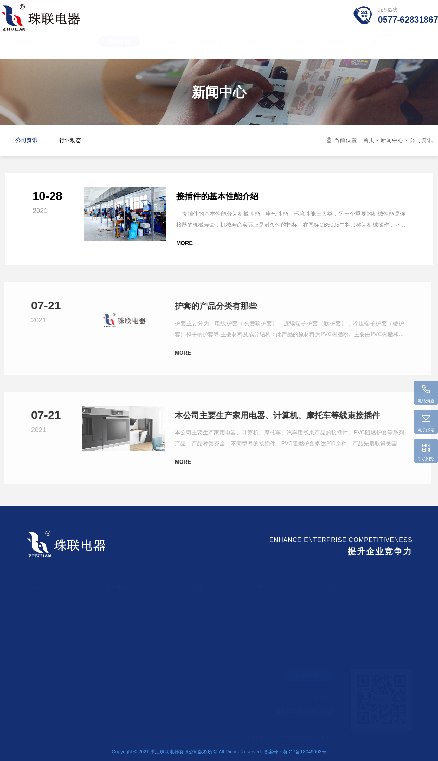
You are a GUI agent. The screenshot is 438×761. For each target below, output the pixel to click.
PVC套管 (35, 632)
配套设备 (188, 612)
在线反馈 (335, 612)
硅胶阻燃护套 (40, 612)
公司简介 (188, 602)
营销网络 (211, 48)
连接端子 (35, 602)
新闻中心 (119, 48)
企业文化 (188, 632)
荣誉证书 (258, 48)
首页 (369, 140)
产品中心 (72, 48)
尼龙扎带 (35, 643)
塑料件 (33, 653)
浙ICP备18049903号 (304, 751)
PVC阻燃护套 (40, 622)
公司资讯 (26, 140)
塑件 (298, 48)
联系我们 (339, 48)
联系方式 (335, 602)
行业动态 (70, 140)
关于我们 (165, 48)
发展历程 (188, 622)
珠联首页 (26, 48)
